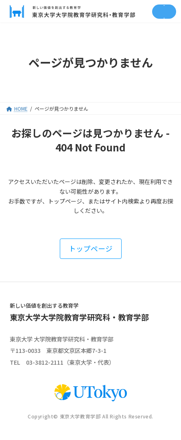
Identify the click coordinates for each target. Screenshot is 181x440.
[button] (91, 248)
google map (130, 350)
